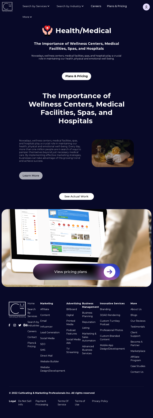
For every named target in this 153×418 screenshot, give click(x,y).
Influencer (46, 326)
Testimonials (138, 326)
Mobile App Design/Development (112, 347)
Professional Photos (111, 330)
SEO (42, 344)
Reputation (88, 322)
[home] (7, 7)
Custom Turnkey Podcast (110, 323)
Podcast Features (71, 332)
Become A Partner (136, 343)
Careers (96, 6)
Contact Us (137, 372)
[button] (36, 6)
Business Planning (87, 314)
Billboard (71, 309)
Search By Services (32, 313)
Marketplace (138, 351)
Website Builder (49, 361)
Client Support (135, 334)
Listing (86, 327)
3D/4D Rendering (110, 315)
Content (45, 315)
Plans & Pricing (117, 6)
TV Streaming (72, 350)
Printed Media (70, 323)
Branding (105, 309)
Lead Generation (50, 332)
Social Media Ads (73, 341)
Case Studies (138, 366)
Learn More (31, 181)
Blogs (134, 315)
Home (31, 303)
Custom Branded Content (110, 338)
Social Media (47, 338)
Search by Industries (33, 324)
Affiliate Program (136, 358)
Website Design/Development (52, 369)
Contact (32, 337)
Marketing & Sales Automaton (89, 337)
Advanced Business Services (88, 350)
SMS (42, 350)
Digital (70, 315)
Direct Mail (46, 355)
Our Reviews (138, 321)
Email (43, 321)
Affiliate (44, 309)
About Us (136, 309)
